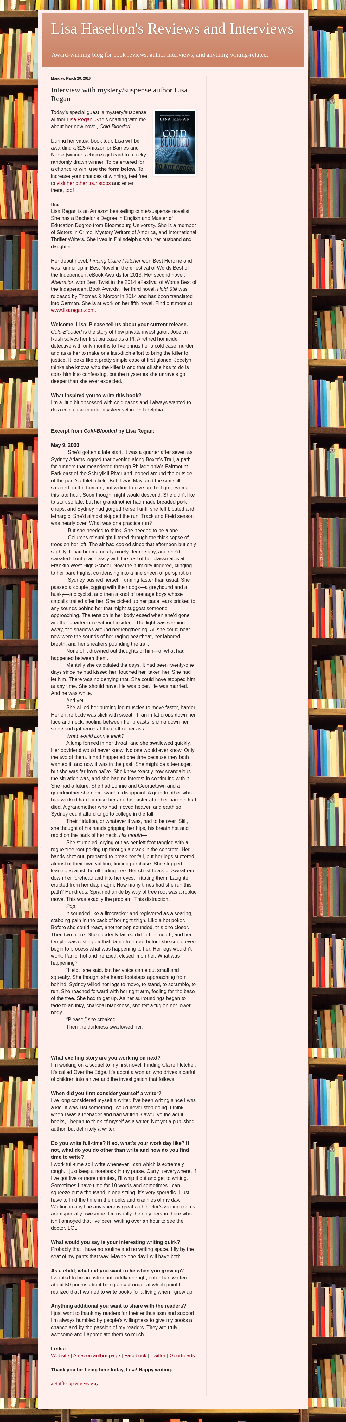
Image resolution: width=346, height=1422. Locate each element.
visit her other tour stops (84, 183)
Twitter (158, 1355)
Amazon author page (96, 1355)
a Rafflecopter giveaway (75, 1383)
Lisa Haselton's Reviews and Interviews (172, 28)
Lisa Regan (80, 119)
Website (60, 1355)
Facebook (135, 1355)
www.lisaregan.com (73, 310)
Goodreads (182, 1355)
